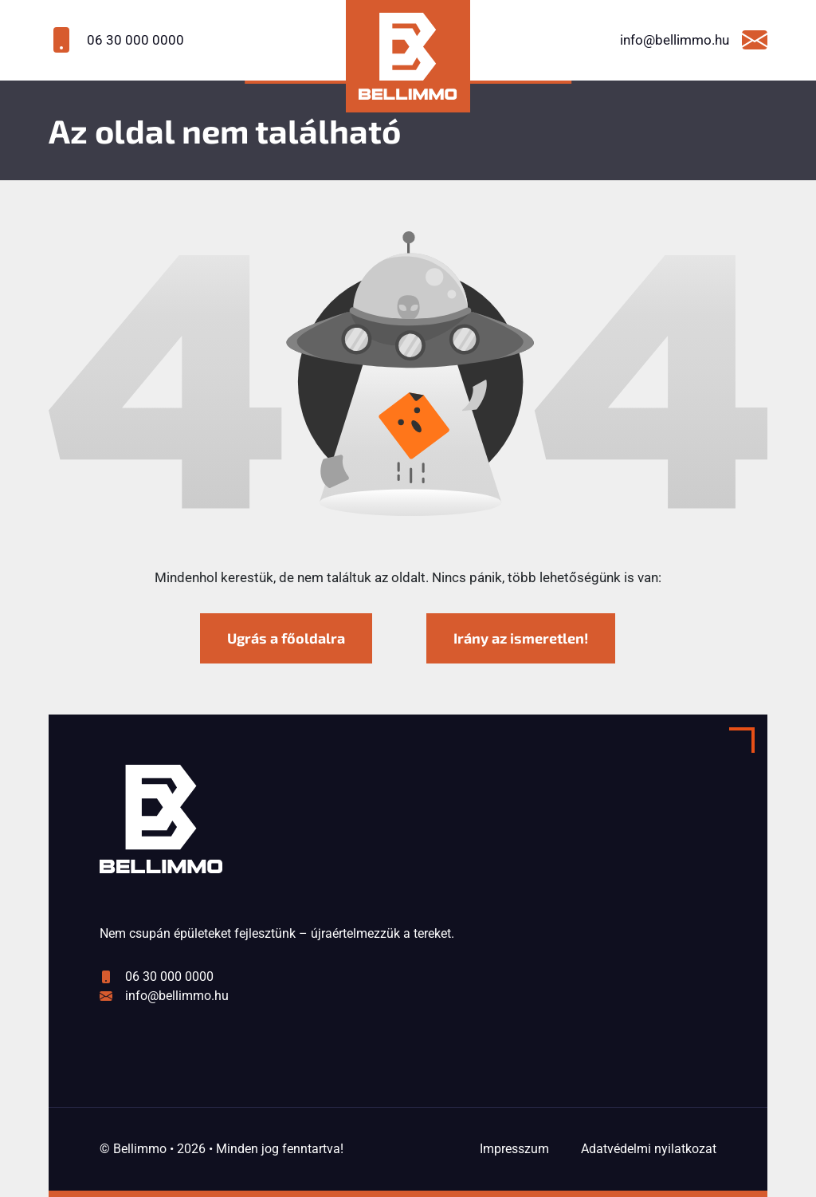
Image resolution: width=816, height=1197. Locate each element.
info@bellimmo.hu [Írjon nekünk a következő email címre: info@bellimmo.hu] (177, 995)
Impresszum (514, 1148)
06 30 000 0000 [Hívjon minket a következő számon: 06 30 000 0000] (169, 976)
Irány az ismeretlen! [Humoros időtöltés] (520, 638)
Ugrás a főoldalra (286, 638)
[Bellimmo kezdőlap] (407, 56)
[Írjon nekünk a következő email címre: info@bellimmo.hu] (673, 40)
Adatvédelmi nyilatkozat (648, 1148)
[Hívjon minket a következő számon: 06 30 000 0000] (142, 40)
